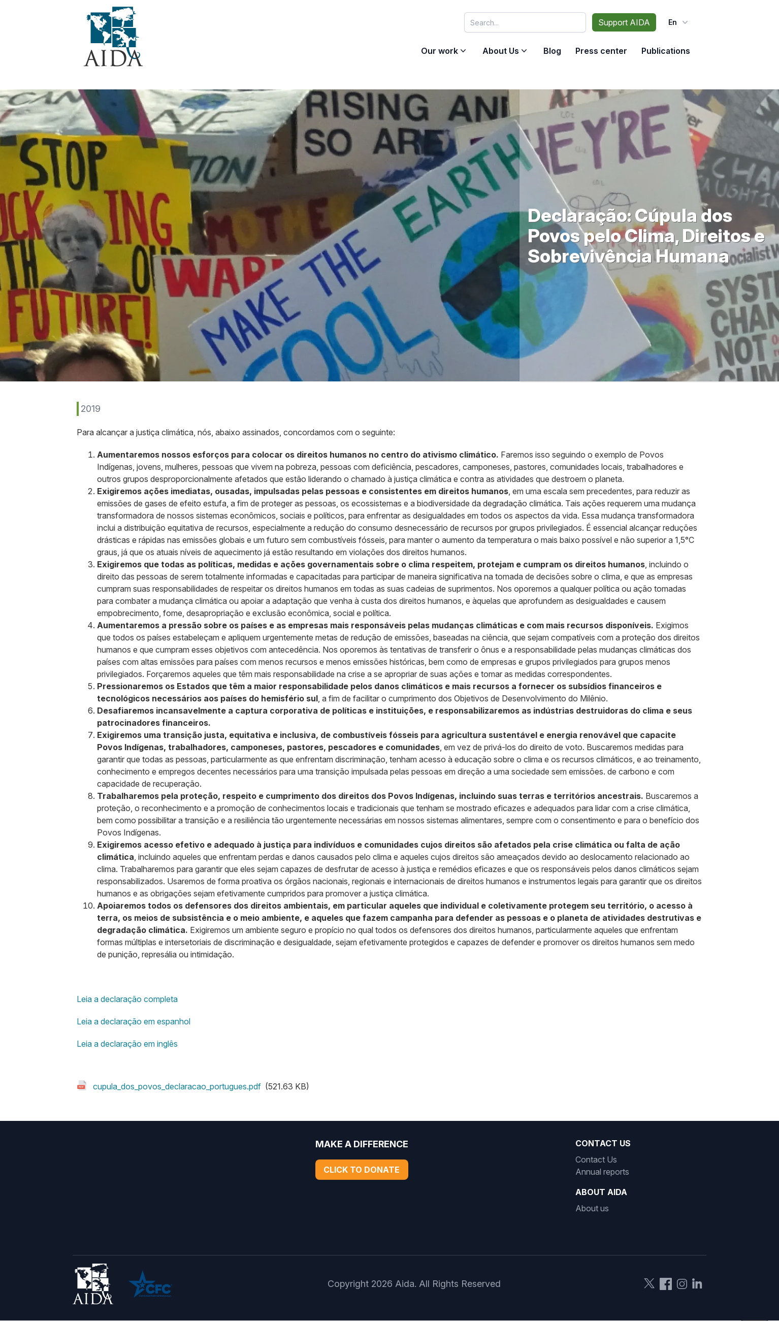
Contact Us (596, 1159)
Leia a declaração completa (127, 999)
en (679, 22)
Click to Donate (361, 1170)
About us (592, 1208)
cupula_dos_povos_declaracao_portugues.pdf (177, 1086)
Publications (665, 51)
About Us (500, 51)
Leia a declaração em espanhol (133, 1021)
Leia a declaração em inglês (127, 1044)
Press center (601, 51)
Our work (439, 51)
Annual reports (602, 1172)
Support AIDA (624, 22)
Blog (552, 51)
